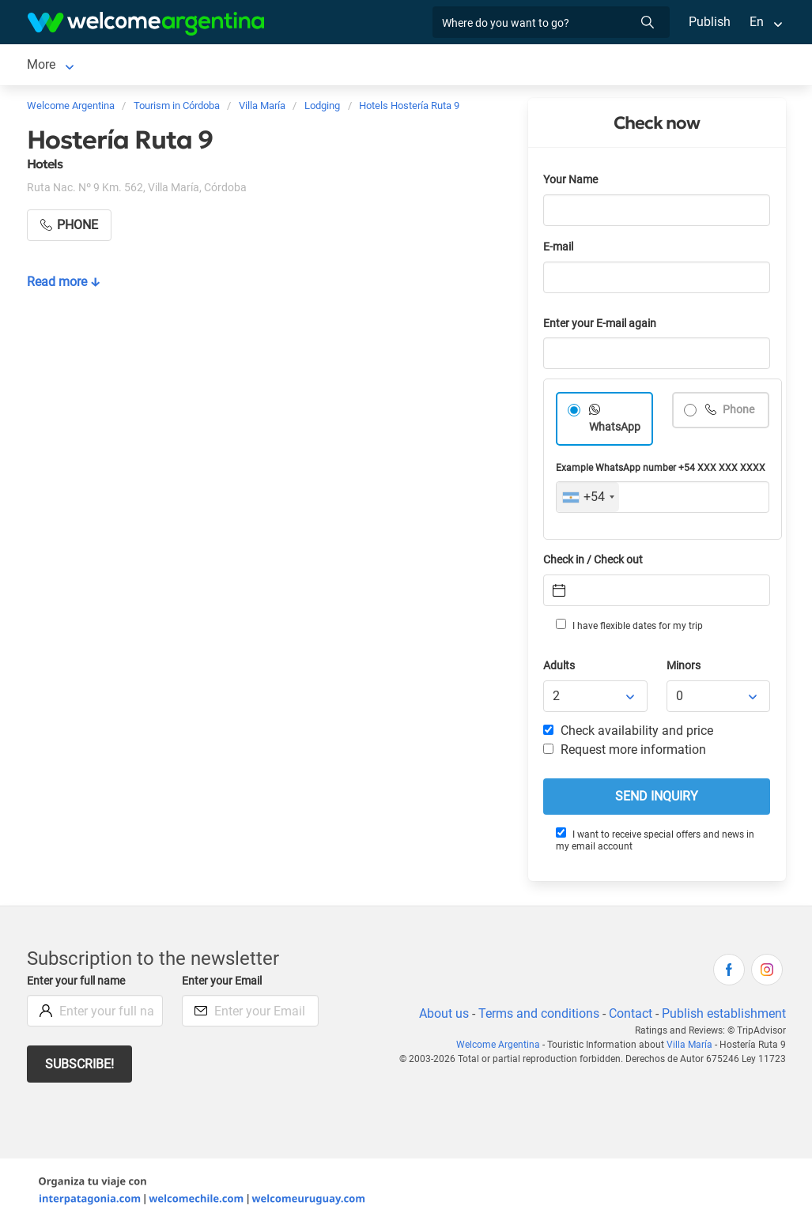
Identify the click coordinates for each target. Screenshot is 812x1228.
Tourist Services (255, 65)
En (757, 21)
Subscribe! (80, 1067)
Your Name (571, 183)
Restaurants (353, 65)
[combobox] (588, 500)
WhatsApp (615, 430)
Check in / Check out (595, 563)
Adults (559, 669)
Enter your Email (224, 984)
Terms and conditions (536, 1016)
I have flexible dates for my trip (628, 628)
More (502, 65)
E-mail (559, 250)
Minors (684, 669)
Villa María (56, 65)
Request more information (625, 752)
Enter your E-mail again (602, 326)
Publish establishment (723, 1016)
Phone (738, 413)
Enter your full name (78, 984)
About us (440, 1016)
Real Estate (438, 65)
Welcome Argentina (503, 1047)
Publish (710, 21)
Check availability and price (628, 733)
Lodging (137, 65)
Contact (628, 1016)
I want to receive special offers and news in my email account (654, 843)
